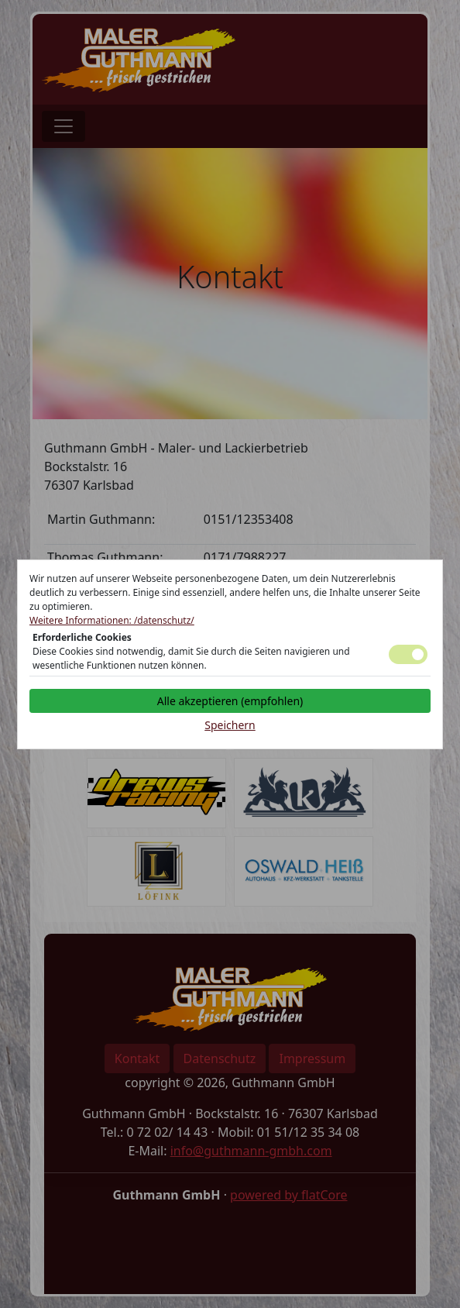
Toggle (408, 654)
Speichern (230, 725)
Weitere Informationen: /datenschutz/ (111, 620)
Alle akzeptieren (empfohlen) (230, 701)
